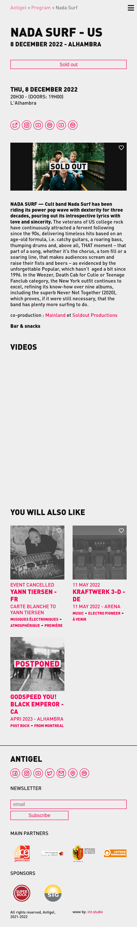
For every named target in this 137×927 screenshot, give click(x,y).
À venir (79, 619)
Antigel (18, 7)
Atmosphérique (25, 625)
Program (41, 7)
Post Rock (20, 725)
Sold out (69, 64)
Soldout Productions (94, 315)
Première (53, 625)
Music (78, 613)
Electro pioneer (104, 613)
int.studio (95, 911)
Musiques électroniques (34, 619)
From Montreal (49, 725)
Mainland (55, 315)
